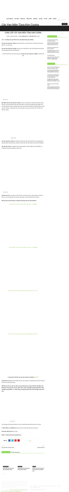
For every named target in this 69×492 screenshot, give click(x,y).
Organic (35, 18)
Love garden (9, 18)
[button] (65, 9)
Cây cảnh (16, 18)
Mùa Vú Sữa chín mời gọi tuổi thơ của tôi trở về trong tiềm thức (38, 469)
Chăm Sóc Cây (5, 466)
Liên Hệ (54, 18)
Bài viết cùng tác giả (15, 452)
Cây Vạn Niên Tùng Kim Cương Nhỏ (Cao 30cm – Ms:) (23, 204)
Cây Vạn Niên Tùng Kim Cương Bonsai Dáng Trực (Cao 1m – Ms (23, 290)
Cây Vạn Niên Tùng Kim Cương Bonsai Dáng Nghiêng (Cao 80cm (23, 333)
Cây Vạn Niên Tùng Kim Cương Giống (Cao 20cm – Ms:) (23, 247)
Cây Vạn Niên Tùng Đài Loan (8, 447)
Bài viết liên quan (6, 452)
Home (4, 18)
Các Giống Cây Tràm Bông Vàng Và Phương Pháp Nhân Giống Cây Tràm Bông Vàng (53, 76)
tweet (30, 440)
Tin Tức (45, 18)
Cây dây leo (20, 466)
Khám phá (22, 18)
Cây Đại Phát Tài (41, 447)
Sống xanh (29, 18)
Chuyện (40, 18)
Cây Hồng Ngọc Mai (51, 55)
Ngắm (50, 18)
